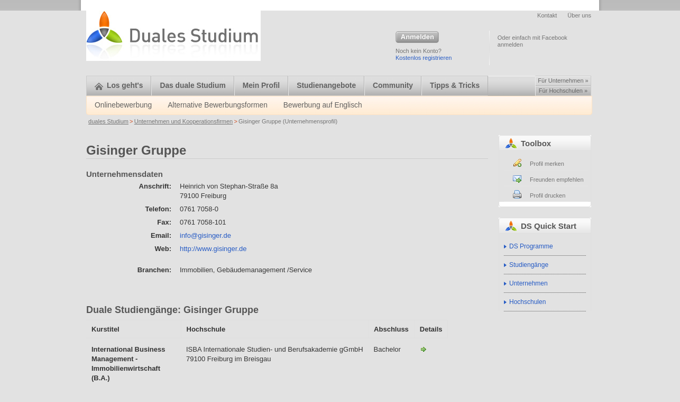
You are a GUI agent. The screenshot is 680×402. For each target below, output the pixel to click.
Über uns (579, 15)
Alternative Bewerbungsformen (218, 105)
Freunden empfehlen (557, 179)
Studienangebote (326, 86)
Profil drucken (547, 195)
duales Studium (108, 121)
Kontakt (547, 15)
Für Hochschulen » (563, 90)
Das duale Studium (192, 86)
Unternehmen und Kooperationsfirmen (183, 121)
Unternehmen (528, 283)
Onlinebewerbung (123, 105)
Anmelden (417, 37)
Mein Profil (261, 86)
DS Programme (531, 246)
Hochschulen (527, 302)
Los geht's (119, 86)
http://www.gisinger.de (213, 249)
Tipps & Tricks (455, 86)
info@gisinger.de (205, 235)
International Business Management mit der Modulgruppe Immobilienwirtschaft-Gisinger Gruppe (423, 349)
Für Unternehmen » (563, 80)
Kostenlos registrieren (424, 58)
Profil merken (547, 163)
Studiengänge (528, 265)
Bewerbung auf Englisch (322, 105)
